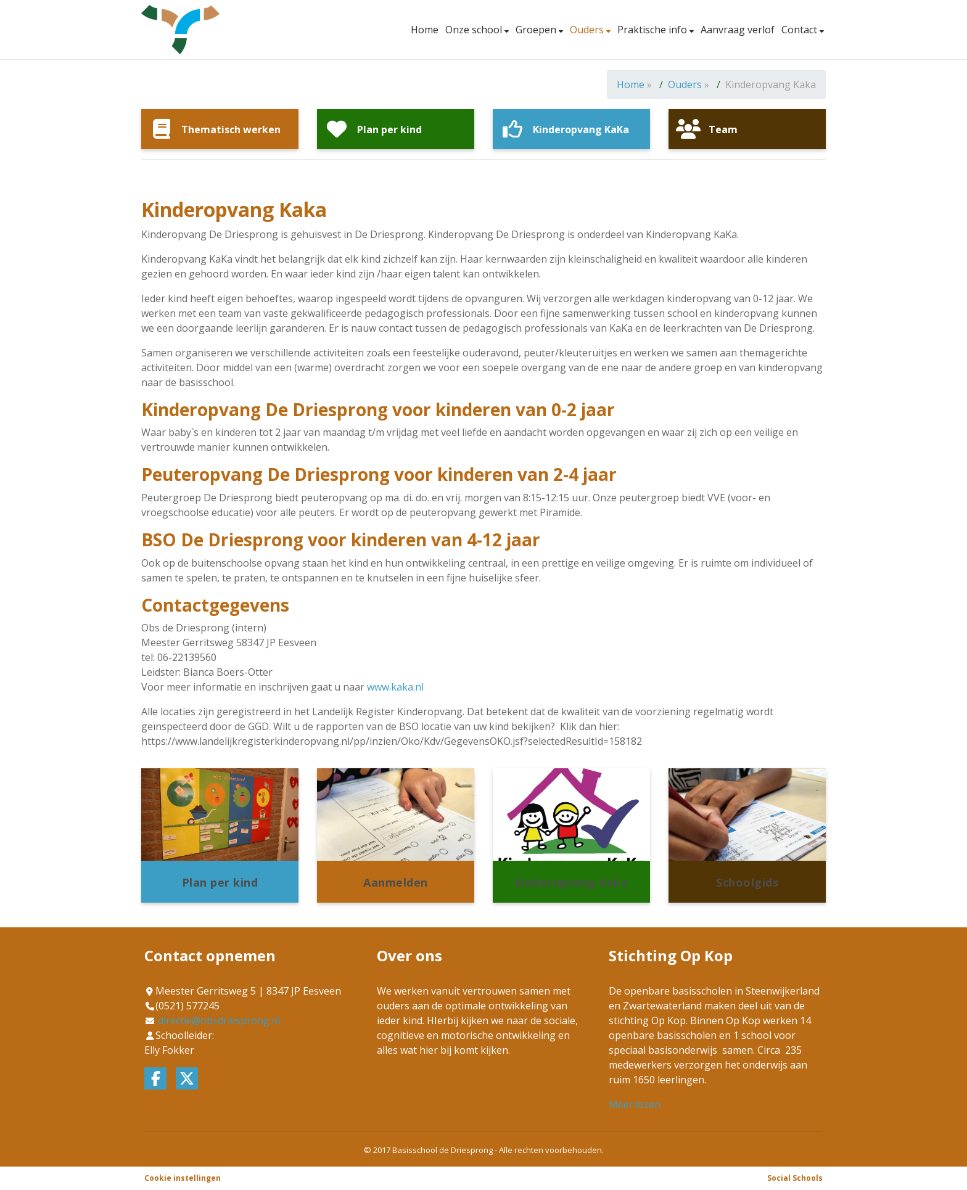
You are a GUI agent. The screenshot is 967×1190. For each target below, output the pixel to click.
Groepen (537, 29)
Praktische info (653, 29)
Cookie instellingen (182, 1178)
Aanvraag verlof (738, 29)
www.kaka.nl (395, 687)
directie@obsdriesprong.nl (219, 1020)
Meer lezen (634, 1104)
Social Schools (795, 1178)
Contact (800, 29)
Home (424, 29)
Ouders (588, 29)
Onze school (474, 29)
